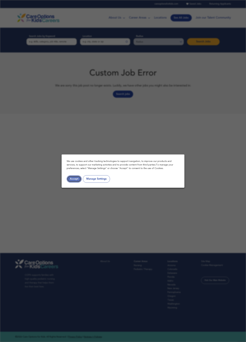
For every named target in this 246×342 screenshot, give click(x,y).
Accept (74, 179)
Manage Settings (97, 179)
